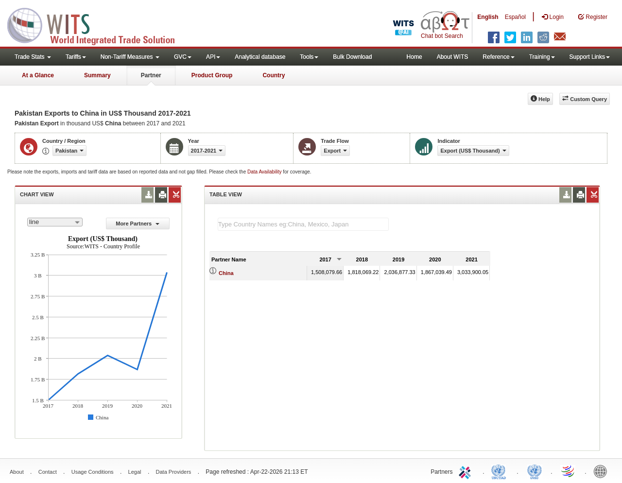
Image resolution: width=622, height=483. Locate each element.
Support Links (590, 56)
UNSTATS (534, 471)
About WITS (452, 56)
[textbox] (303, 224)
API (213, 56)
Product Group (212, 75)
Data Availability (265, 171)
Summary (97, 75)
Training (542, 56)
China (226, 273)
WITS (97, 24)
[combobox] (55, 222)
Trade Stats (33, 56)
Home (414, 56)
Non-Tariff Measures (130, 56)
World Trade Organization (568, 471)
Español (515, 17)
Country (273, 75)
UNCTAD (500, 471)
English (487, 17)
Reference (498, 56)
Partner (151, 75)
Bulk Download (352, 56)
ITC (466, 471)
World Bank (602, 471)
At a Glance (38, 75)
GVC (182, 56)
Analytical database (260, 56)
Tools (309, 56)
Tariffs (76, 56)
